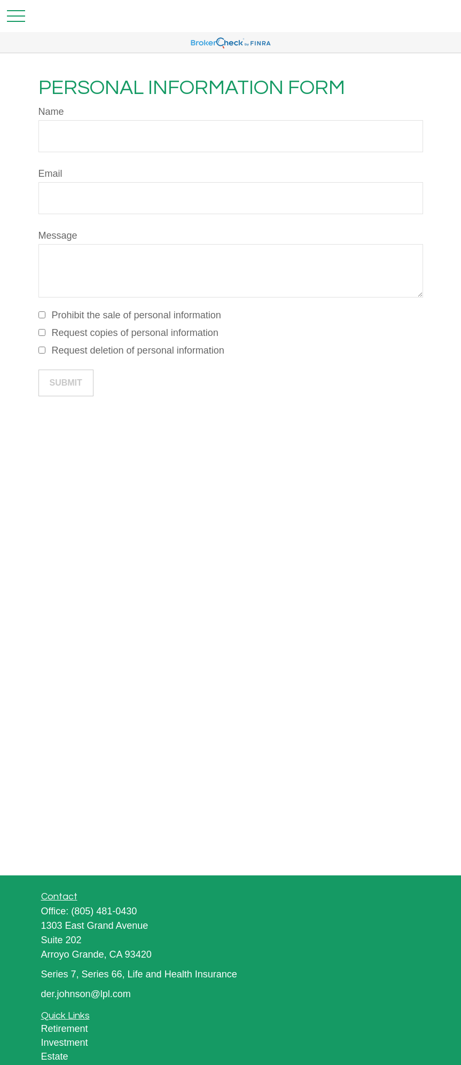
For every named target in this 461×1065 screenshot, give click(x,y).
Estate (54, 1056)
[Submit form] (65, 383)
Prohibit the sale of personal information (136, 315)
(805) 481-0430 (104, 911)
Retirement (64, 1028)
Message (57, 235)
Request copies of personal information (135, 332)
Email (50, 173)
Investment (64, 1042)
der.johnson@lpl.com (86, 994)
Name (51, 111)
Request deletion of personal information (138, 350)
